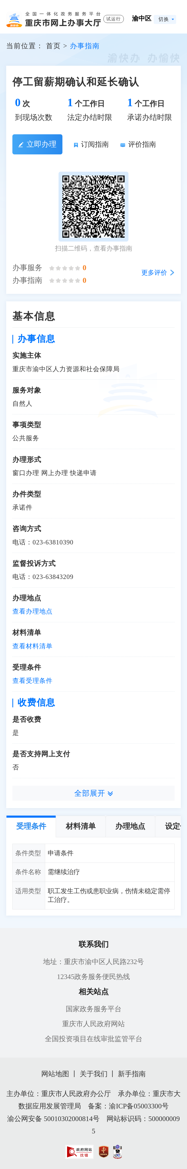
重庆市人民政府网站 (93, 1024)
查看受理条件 (32, 680)
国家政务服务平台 (93, 1009)
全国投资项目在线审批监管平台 (93, 1039)
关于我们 (94, 1074)
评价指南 (138, 144)
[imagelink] (79, 1152)
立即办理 (37, 144)
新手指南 (132, 1074)
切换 (163, 19)
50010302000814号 (72, 1119)
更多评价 (154, 272)
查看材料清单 (32, 646)
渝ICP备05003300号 (138, 1106)
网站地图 (55, 1074)
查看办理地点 (32, 611)
